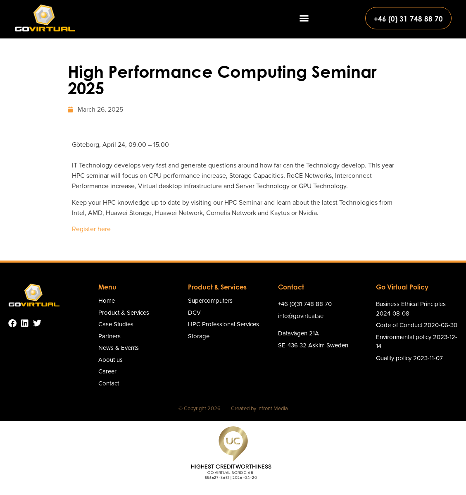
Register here (91, 229)
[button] (304, 18)
